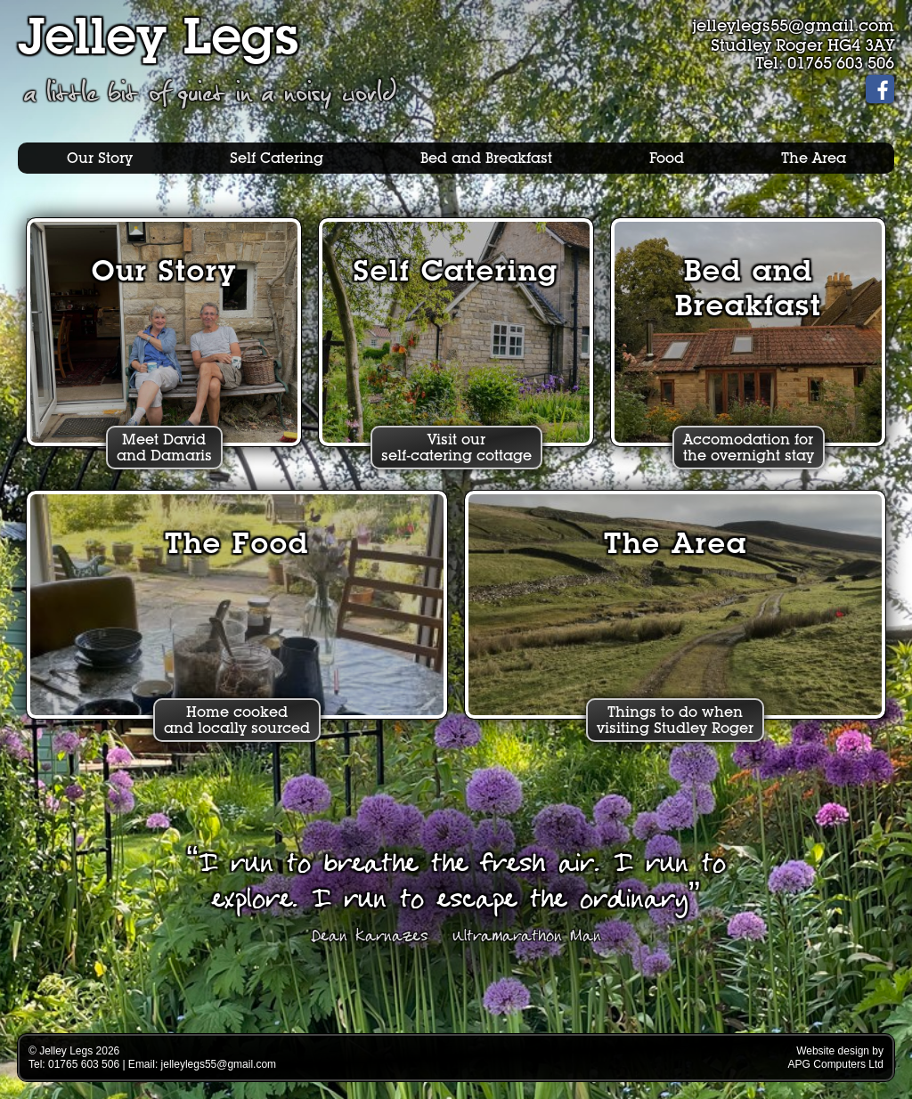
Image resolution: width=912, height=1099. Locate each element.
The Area (813, 158)
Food (666, 158)
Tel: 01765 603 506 (824, 62)
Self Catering (276, 158)
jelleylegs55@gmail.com (793, 25)
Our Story (100, 158)
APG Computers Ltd (836, 1064)
